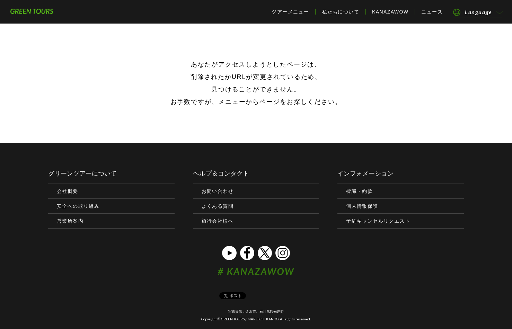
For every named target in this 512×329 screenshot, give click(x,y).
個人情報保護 (362, 206)
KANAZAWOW (390, 11)
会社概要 (67, 191)
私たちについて (340, 11)
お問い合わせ (217, 191)
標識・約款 (359, 191)
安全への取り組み (78, 206)
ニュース (432, 11)
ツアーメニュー (290, 11)
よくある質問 (217, 206)
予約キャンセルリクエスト (378, 221)
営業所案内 (70, 221)
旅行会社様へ (217, 221)
